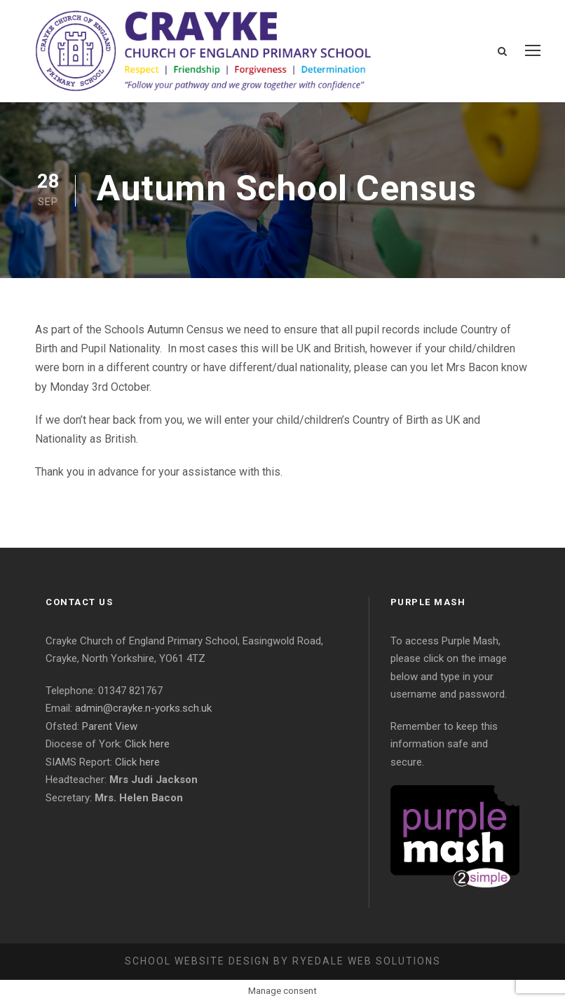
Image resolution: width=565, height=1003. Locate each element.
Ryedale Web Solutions (366, 961)
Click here (147, 744)
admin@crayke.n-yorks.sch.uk (143, 708)
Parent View (109, 726)
